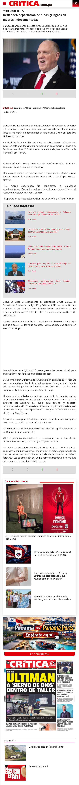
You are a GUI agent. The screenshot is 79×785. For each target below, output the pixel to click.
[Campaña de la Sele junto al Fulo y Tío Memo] (39, 508)
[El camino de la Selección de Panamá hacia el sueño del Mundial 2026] (18, 554)
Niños (28, 108)
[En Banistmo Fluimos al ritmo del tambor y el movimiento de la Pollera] (18, 598)
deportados (37, 108)
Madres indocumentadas (54, 108)
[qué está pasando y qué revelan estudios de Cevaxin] (18, 576)
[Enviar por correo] (57, 94)
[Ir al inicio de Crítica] (31, 3)
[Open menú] (4, 3)
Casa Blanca (19, 108)
